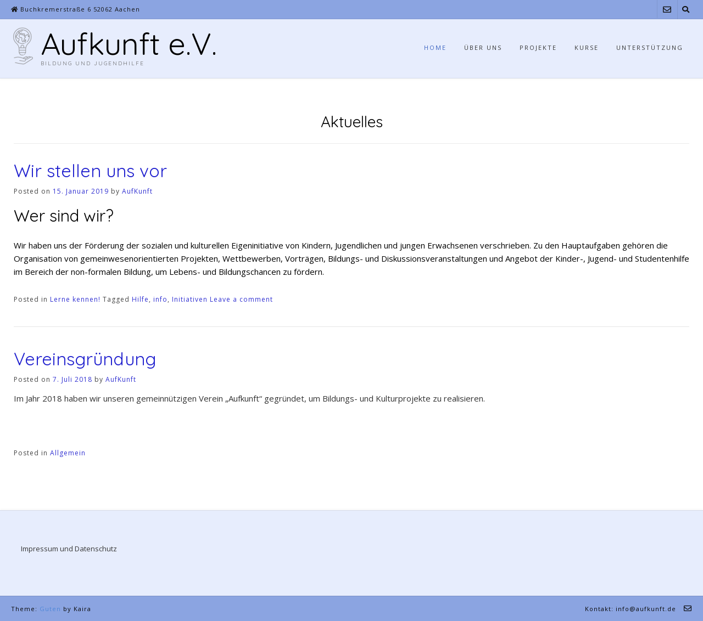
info (160, 299)
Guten (50, 609)
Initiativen (190, 299)
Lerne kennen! (75, 299)
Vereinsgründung (85, 359)
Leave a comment (241, 299)
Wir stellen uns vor (90, 171)
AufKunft (137, 191)
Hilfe (140, 299)
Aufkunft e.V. (129, 43)
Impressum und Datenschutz (69, 549)
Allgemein (68, 453)
